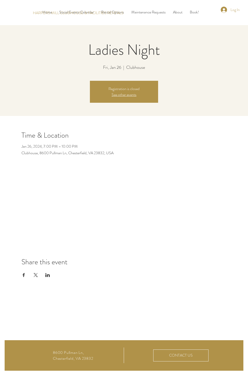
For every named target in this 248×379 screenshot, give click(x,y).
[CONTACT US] (181, 355)
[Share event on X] (35, 275)
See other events (124, 94)
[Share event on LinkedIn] (47, 275)
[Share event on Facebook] (23, 275)
